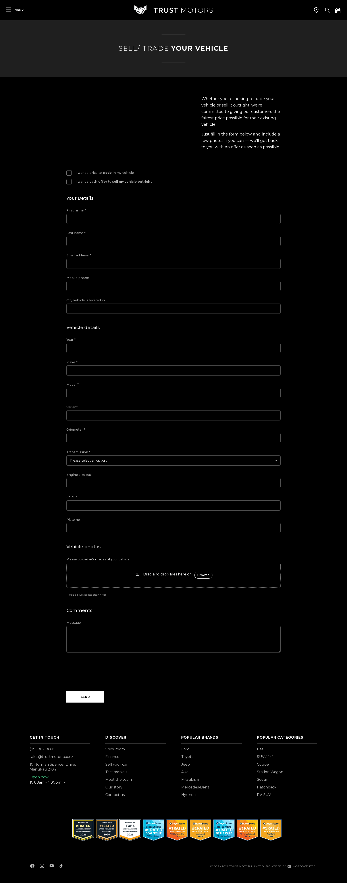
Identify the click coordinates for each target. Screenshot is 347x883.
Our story (113, 787)
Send (85, 697)
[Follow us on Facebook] (32, 866)
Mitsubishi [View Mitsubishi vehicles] (190, 779)
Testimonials (116, 772)
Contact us (115, 795)
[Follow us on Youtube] (51, 866)
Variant (72, 407)
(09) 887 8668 (42, 749)
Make (71, 362)
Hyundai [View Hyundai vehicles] (188, 795)
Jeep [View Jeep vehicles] (185, 764)
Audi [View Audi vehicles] (185, 772)
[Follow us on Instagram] (42, 866)
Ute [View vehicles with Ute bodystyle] (260, 749)
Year (70, 340)
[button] (316, 10)
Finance (112, 757)
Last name (75, 233)
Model (72, 385)
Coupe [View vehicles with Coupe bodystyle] (263, 764)
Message (73, 623)
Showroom (115, 749)
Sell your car (116, 764)
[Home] (173, 10)
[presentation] (100, 671)
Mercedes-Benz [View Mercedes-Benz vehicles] (195, 787)
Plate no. (73, 520)
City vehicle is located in (85, 300)
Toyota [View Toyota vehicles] (187, 757)
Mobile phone (77, 278)
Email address (78, 255)
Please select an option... (89, 461)
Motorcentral (302, 866)
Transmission (78, 452)
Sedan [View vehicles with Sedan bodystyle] (262, 779)
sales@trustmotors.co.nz (51, 757)
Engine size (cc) (79, 475)
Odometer (75, 430)
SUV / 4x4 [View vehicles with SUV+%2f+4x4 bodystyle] (265, 757)
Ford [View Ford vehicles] (185, 749)
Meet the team (118, 779)
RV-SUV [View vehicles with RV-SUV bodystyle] (264, 795)
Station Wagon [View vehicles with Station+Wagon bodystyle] (270, 772)
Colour (71, 497)
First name (76, 210)
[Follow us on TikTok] (61, 866)
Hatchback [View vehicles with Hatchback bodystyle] (266, 787)
